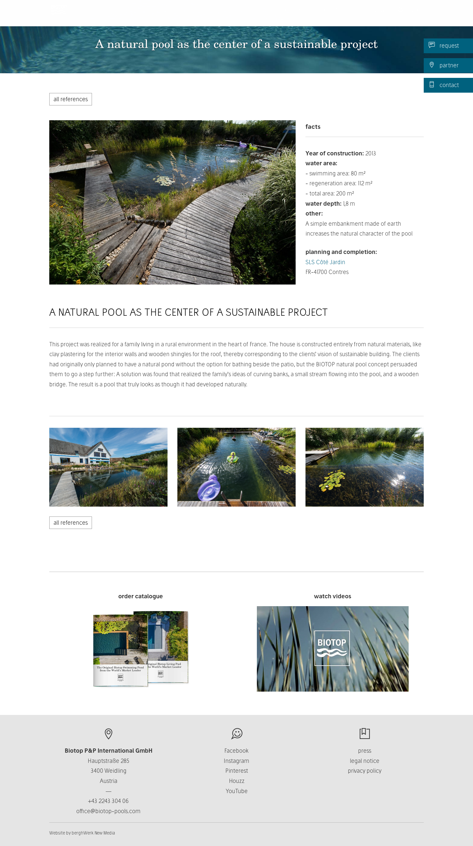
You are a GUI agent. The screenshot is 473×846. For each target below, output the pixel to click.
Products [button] (232, 16)
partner (444, 65)
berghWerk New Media (93, 832)
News (380, 16)
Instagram (236, 760)
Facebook (236, 750)
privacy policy (364, 770)
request (444, 45)
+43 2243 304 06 (108, 800)
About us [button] (272, 16)
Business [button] (311, 16)
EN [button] (408, 16)
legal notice (364, 760)
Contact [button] (349, 16)
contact (444, 84)
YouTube (237, 791)
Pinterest (236, 770)
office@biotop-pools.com (108, 811)
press (364, 750)
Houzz (236, 780)
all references (71, 99)
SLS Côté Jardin (325, 262)
